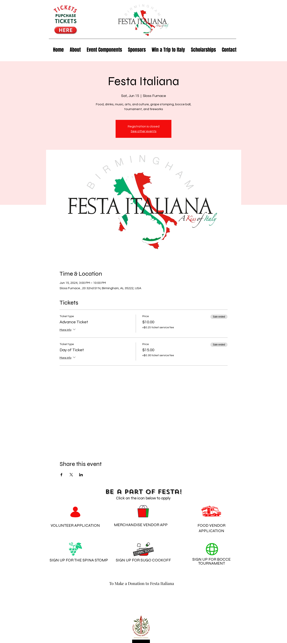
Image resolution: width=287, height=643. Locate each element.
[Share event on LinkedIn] (81, 474)
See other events (143, 131)
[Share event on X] (71, 474)
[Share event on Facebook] (61, 474)
